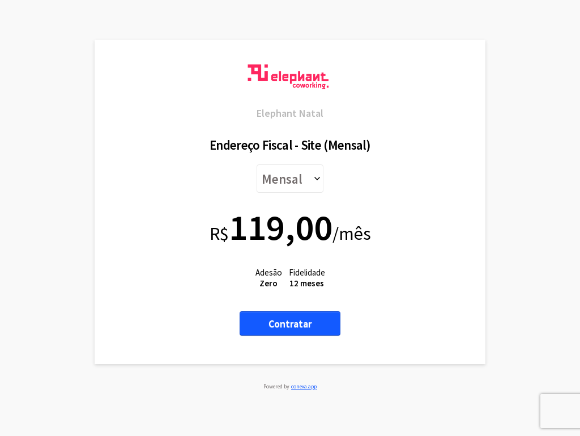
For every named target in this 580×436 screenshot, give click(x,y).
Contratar (290, 323)
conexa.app (304, 386)
